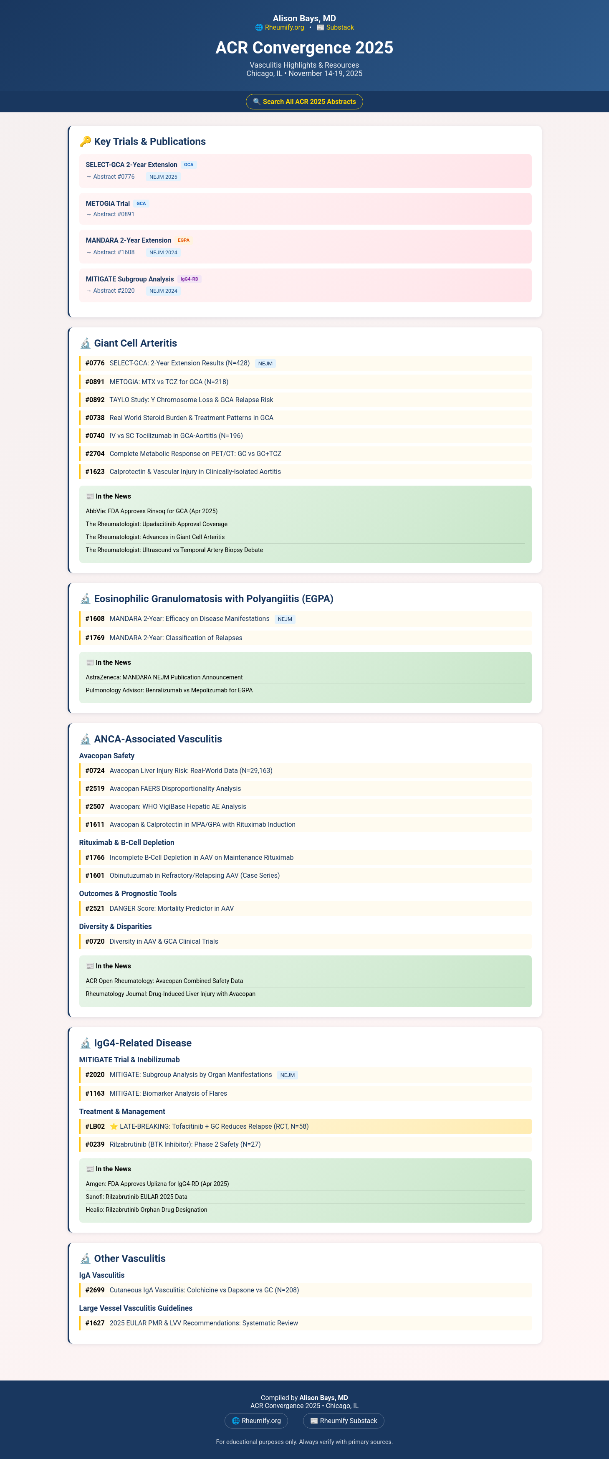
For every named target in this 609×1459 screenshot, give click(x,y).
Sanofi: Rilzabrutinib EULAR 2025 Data (137, 1197)
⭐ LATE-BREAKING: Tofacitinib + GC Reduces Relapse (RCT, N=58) (197, 1126)
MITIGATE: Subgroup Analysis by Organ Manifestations (180, 1075)
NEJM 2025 (163, 177)
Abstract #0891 (113, 214)
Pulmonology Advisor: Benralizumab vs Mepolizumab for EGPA (169, 690)
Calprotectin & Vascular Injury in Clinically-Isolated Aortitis (183, 472)
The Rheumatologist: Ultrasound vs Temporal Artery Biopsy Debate (174, 550)
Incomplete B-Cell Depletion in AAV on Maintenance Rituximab (190, 857)
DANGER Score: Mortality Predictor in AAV (160, 908)
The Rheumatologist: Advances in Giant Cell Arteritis (155, 537)
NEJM (265, 363)
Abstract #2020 (113, 290)
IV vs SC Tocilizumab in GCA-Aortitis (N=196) (164, 436)
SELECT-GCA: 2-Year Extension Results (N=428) (169, 363)
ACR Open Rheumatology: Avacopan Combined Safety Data (164, 981)
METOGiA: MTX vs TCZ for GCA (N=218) (157, 382)
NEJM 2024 (163, 252)
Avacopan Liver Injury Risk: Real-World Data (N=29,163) (179, 771)
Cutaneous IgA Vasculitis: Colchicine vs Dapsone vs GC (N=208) (192, 1290)
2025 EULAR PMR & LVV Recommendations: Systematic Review (192, 1323)
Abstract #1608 (113, 252)
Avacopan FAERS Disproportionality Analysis (163, 789)
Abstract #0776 (113, 176)
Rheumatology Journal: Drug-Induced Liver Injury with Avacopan (171, 994)
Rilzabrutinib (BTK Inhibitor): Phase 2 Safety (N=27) (173, 1144)
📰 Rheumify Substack (343, 1421)
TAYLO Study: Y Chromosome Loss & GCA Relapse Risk (179, 400)
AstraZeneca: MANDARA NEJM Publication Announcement (164, 677)
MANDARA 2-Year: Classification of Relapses (164, 638)
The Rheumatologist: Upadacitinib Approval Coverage (157, 524)
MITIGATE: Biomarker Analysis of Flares (156, 1093)
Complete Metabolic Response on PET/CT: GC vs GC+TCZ (184, 454)
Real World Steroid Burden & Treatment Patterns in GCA (180, 418)
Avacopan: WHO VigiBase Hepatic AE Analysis (166, 807)
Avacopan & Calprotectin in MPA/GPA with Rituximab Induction (191, 824)
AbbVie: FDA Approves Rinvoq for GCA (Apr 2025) (152, 511)
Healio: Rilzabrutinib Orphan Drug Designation (146, 1209)
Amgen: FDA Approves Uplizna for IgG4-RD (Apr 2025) (157, 1184)
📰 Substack (335, 27)
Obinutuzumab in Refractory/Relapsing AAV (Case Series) (183, 875)
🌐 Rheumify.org (279, 27)
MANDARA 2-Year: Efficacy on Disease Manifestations (178, 619)
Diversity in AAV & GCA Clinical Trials (152, 941)
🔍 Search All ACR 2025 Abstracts (304, 102)
